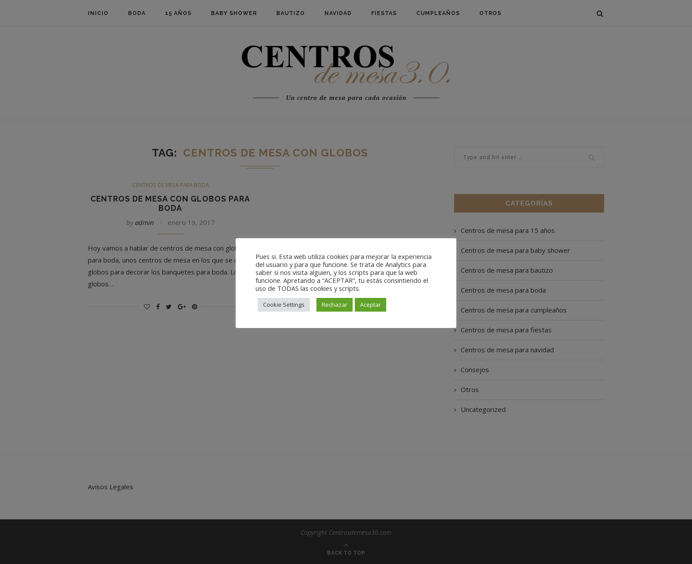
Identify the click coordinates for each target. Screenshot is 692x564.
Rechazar (334, 305)
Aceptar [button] (370, 305)
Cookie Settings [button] (284, 305)
